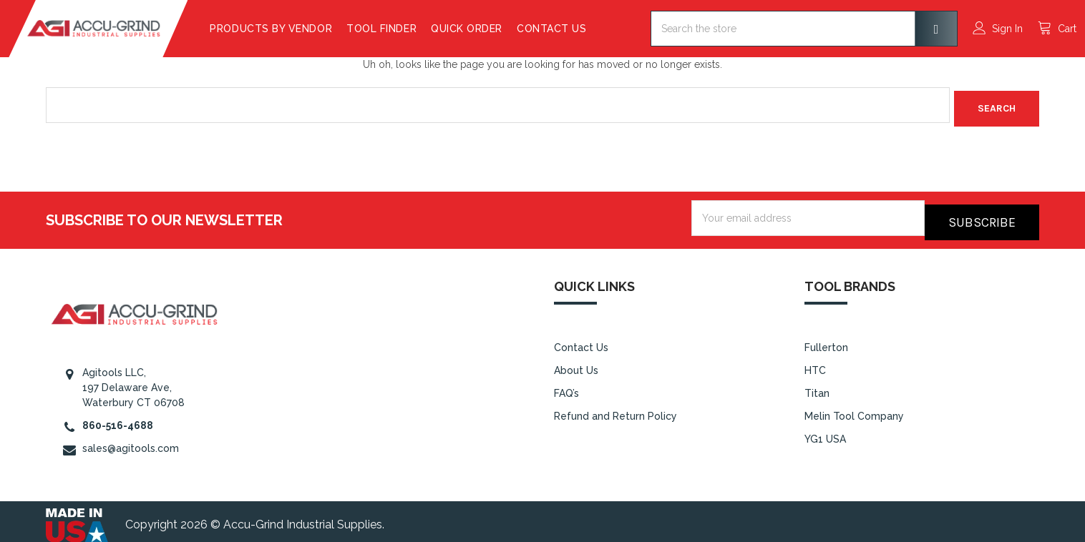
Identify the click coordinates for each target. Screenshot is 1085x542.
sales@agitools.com (130, 440)
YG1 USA (825, 431)
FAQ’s (566, 385)
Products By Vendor (308, 28)
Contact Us (588, 28)
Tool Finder (419, 28)
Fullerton (826, 340)
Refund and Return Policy (615, 408)
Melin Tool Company (854, 408)
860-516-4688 (117, 417)
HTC (815, 362)
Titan (816, 385)
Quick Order (504, 28)
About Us (576, 362)
